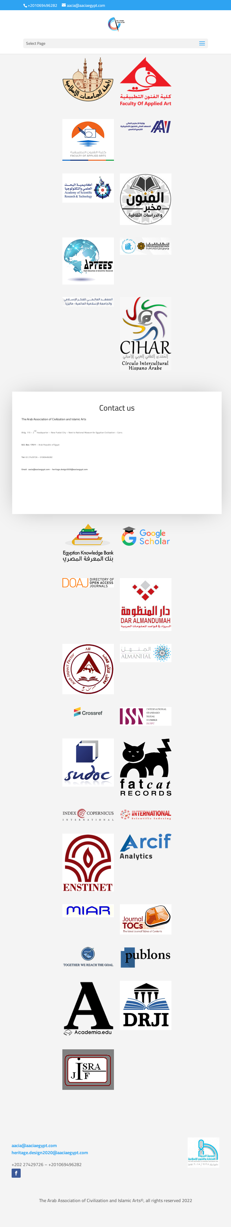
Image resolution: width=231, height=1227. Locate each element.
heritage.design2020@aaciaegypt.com (50, 1152)
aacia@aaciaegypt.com (34, 1145)
